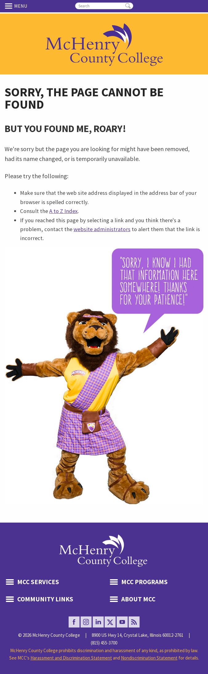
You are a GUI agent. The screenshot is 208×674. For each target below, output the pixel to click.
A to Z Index (63, 211)
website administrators (102, 229)
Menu (9, 5)
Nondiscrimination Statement (149, 658)
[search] (104, 5)
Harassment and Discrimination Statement (71, 658)
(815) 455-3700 (104, 643)
